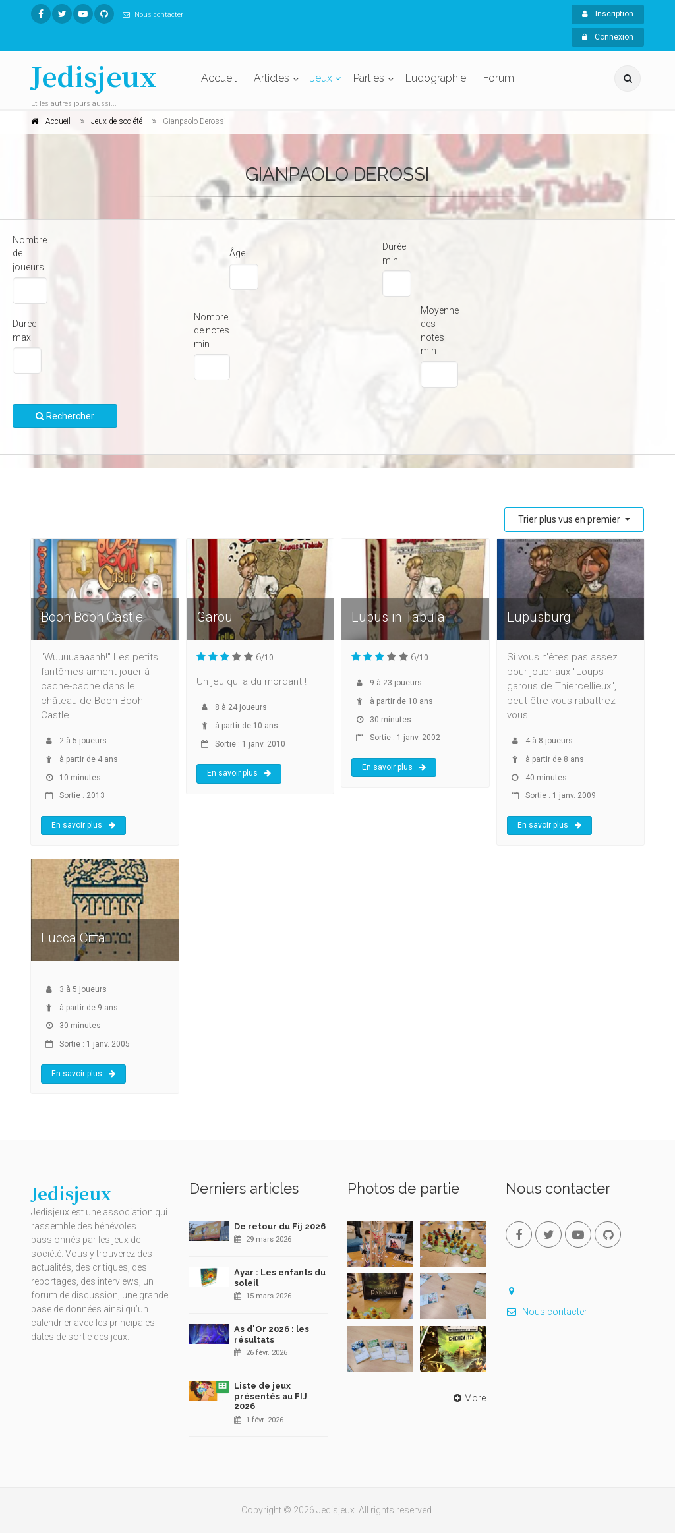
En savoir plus (83, 825)
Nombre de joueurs (30, 253)
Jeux (321, 78)
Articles (271, 78)
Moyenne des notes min (440, 331)
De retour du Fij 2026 (280, 1226)
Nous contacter (150, 15)
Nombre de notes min (211, 330)
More (468, 1398)
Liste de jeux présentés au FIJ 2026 (270, 1396)
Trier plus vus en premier (570, 519)
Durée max (24, 330)
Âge (237, 253)
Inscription (607, 13)
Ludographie (435, 78)
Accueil (219, 78)
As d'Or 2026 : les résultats (271, 1334)
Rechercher (65, 416)
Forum (498, 78)
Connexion (607, 37)
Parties (368, 78)
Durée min (394, 253)
